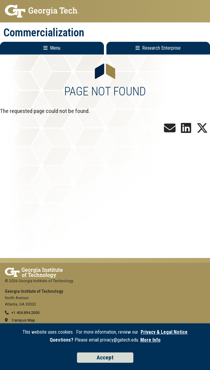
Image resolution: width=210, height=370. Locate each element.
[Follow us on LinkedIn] (186, 130)
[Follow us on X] (202, 130)
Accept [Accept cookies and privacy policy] (105, 357)
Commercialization (43, 32)
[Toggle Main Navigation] (52, 48)
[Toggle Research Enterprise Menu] (158, 48)
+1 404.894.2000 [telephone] (25, 312)
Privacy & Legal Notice (164, 332)
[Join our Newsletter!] (169, 130)
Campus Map (23, 320)
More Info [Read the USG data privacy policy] (150, 340)
